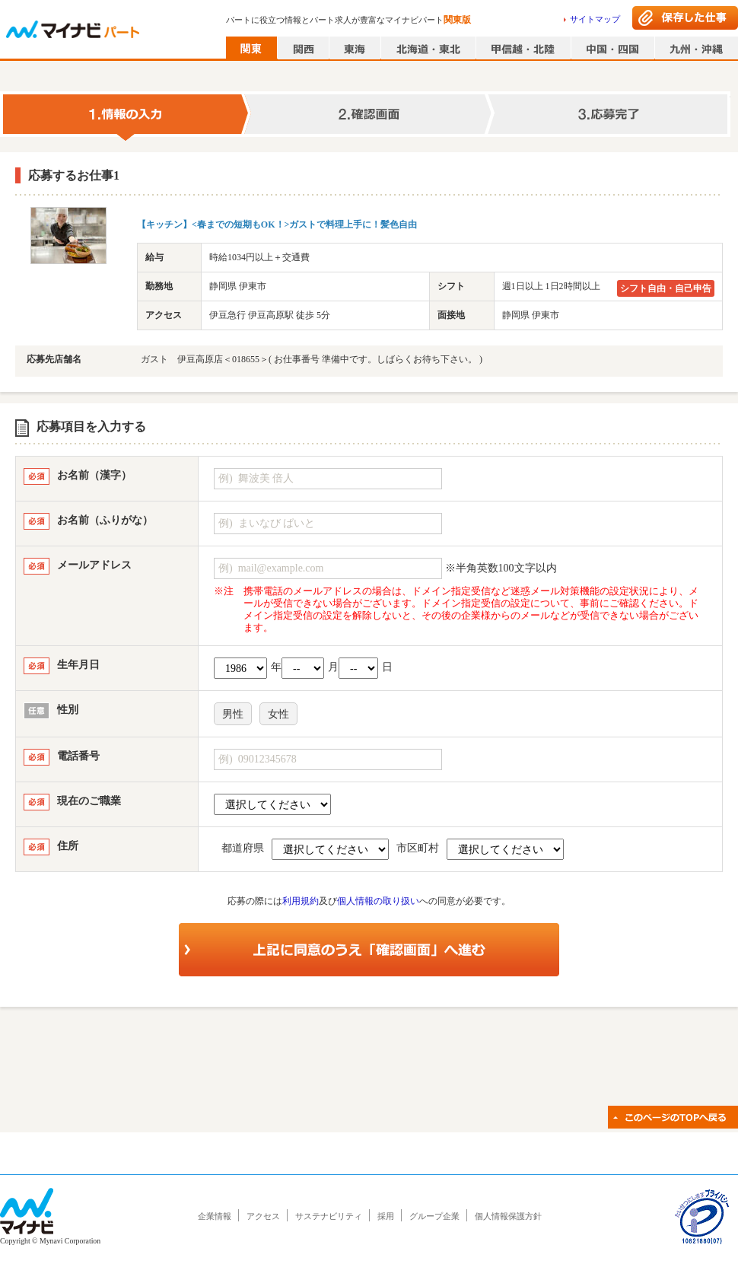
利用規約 (300, 901)
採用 (385, 1216)
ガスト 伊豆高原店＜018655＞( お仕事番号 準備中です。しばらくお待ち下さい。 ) (311, 359)
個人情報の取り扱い (378, 901)
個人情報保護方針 (508, 1216)
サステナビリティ (328, 1216)
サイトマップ (595, 19)
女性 (278, 714)
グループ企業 (434, 1216)
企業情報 (214, 1216)
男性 (232, 714)
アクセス (263, 1216)
